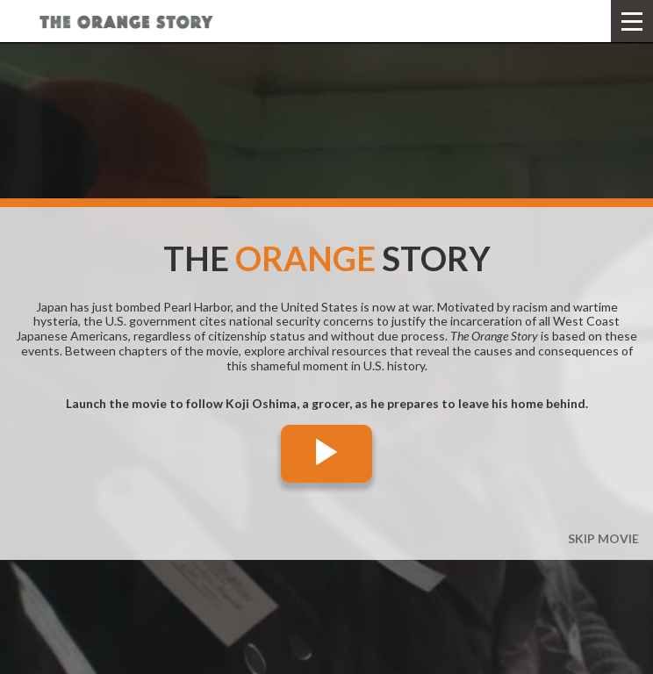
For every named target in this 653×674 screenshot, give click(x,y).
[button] (632, 21)
